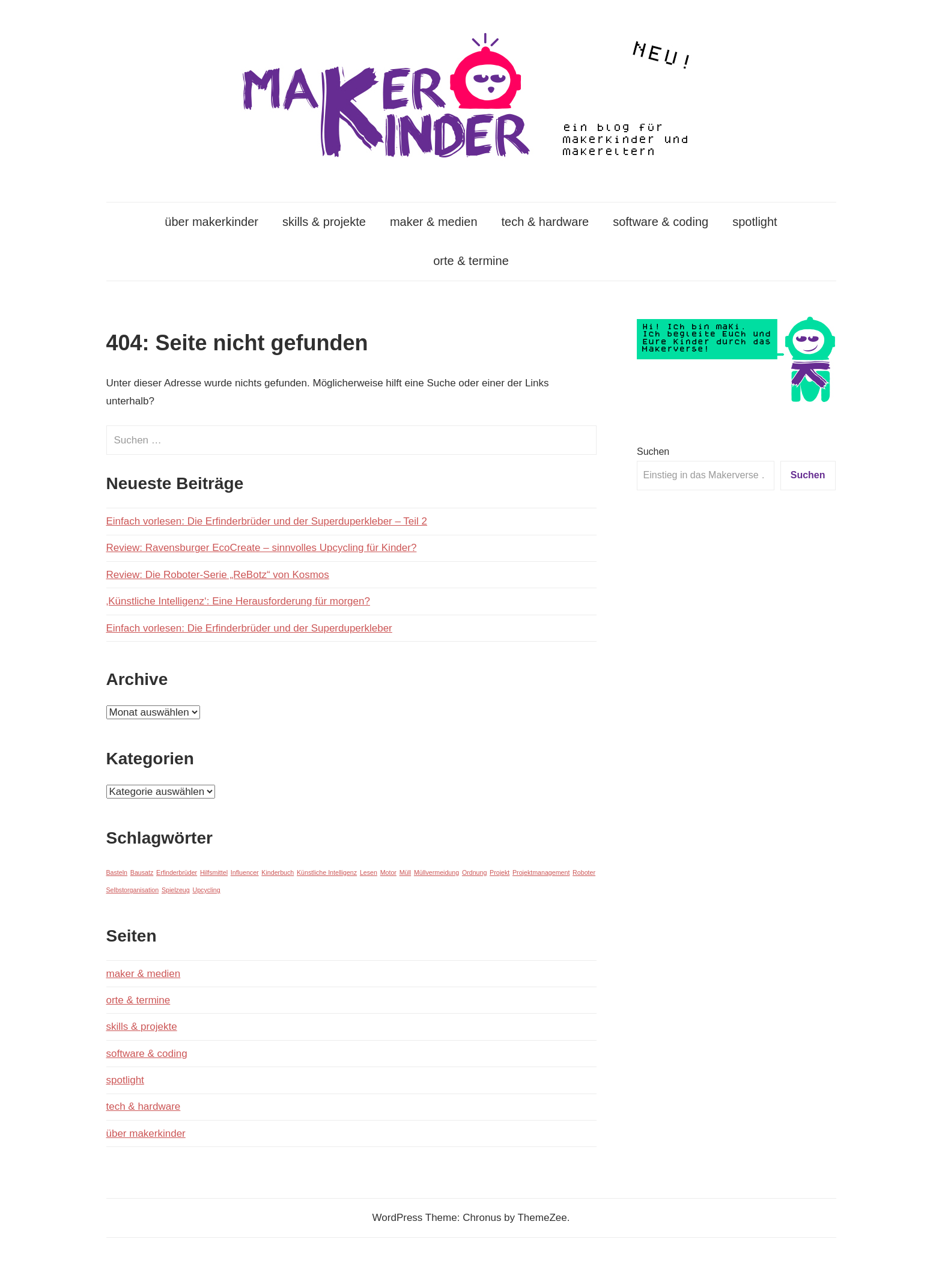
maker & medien (434, 221)
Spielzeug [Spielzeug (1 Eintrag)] (176, 889)
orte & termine (471, 260)
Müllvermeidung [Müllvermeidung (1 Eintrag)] (436, 872)
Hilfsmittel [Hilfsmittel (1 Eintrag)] (214, 872)
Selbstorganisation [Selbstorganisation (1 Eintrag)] (132, 889)
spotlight (754, 221)
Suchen (653, 451)
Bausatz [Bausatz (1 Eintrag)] (142, 872)
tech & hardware (545, 221)
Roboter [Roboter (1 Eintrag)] (584, 872)
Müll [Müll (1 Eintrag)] (406, 872)
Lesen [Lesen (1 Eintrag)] (368, 872)
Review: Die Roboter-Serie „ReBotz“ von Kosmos (217, 574)
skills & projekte (324, 221)
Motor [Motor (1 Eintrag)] (388, 872)
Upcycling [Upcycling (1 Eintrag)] (206, 889)
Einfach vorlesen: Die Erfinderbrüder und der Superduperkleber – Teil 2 (267, 521)
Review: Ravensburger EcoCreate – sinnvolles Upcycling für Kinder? (261, 547)
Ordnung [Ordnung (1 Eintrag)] (474, 872)
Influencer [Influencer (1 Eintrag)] (245, 872)
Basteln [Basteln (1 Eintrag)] (117, 872)
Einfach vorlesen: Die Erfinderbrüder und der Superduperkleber (249, 628)
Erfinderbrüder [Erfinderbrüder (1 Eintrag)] (176, 872)
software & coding (660, 221)
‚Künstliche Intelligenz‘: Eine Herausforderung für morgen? (238, 601)
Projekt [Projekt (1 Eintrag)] (499, 872)
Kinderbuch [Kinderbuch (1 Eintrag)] (277, 872)
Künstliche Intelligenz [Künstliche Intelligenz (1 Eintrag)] (327, 872)
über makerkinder (211, 221)
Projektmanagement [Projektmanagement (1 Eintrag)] (541, 872)
